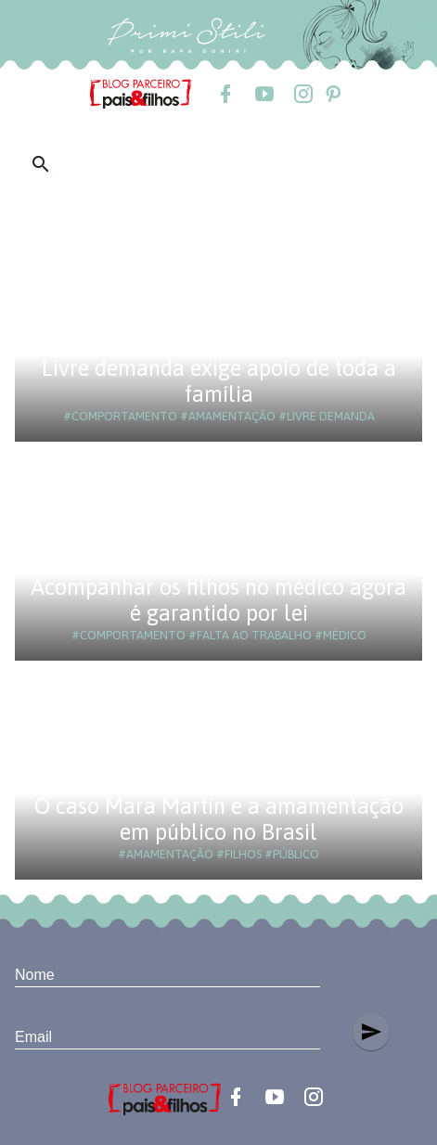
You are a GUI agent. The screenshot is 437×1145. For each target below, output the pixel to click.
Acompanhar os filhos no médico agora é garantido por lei (218, 599)
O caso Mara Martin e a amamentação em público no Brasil (219, 818)
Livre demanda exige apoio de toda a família (219, 380)
